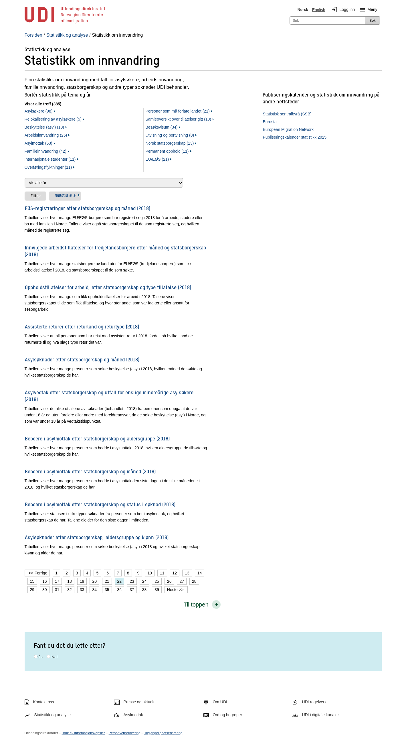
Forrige (41, 573)
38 (144, 589)
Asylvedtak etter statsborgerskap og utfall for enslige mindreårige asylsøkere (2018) (109, 395)
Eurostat (270, 121)
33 (82, 589)
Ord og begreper (227, 714)
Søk (372, 21)
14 (199, 573)
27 (181, 581)
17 (57, 581)
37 (132, 589)
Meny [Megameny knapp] (367, 10)
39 (157, 589)
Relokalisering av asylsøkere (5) (53, 119)
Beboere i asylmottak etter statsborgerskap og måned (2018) (90, 471)
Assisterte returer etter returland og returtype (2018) (82, 326)
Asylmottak (133, 714)
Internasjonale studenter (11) (50, 159)
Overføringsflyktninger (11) (48, 167)
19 (82, 581)
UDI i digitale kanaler (320, 714)
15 (32, 581)
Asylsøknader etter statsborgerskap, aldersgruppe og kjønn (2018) (97, 537)
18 (69, 581)
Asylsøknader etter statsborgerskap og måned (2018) (82, 359)
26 (169, 581)
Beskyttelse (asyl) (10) (44, 127)
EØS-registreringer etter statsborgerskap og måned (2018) (87, 208)
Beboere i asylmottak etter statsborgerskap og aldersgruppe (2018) (97, 438)
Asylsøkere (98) (39, 111)
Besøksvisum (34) (162, 127)
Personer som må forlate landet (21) (178, 111)
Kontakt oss (43, 702)
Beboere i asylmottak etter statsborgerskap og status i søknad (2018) (100, 504)
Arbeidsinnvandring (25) (46, 135)
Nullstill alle (65, 195)
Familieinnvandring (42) (45, 151)
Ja (40, 657)
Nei (55, 657)
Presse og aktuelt (138, 702)
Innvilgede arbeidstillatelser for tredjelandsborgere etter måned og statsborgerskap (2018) (115, 250)
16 (44, 581)
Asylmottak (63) (38, 143)
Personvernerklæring (124, 733)
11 (162, 573)
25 (157, 581)
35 (107, 589)
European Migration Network (288, 129)
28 (194, 581)
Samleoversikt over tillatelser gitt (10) (178, 119)
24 (144, 581)
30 (44, 589)
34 (94, 589)
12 (175, 573)
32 (69, 589)
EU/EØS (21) (157, 159)
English (318, 9)
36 (119, 589)
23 (132, 581)
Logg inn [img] (342, 10)
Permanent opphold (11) (167, 151)
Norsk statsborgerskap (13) (170, 143)
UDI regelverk (314, 702)
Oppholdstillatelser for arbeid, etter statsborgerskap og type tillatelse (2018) (108, 287)
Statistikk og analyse (52, 714)
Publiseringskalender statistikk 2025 (295, 137)
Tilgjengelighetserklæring (163, 733)
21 (107, 581)
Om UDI (220, 702)
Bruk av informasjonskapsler (83, 733)
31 (57, 589)
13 (187, 573)
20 (94, 581)
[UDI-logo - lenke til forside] (65, 23)
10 (149, 573)
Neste (172, 589)
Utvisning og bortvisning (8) (170, 135)
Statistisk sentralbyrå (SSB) (287, 114)
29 (32, 589)
